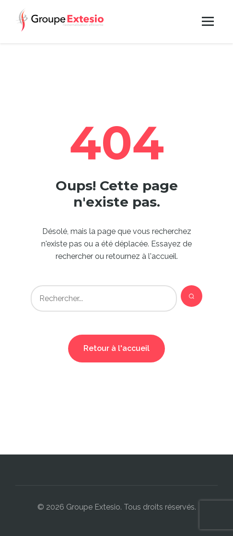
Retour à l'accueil (116, 348)
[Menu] (208, 21)
